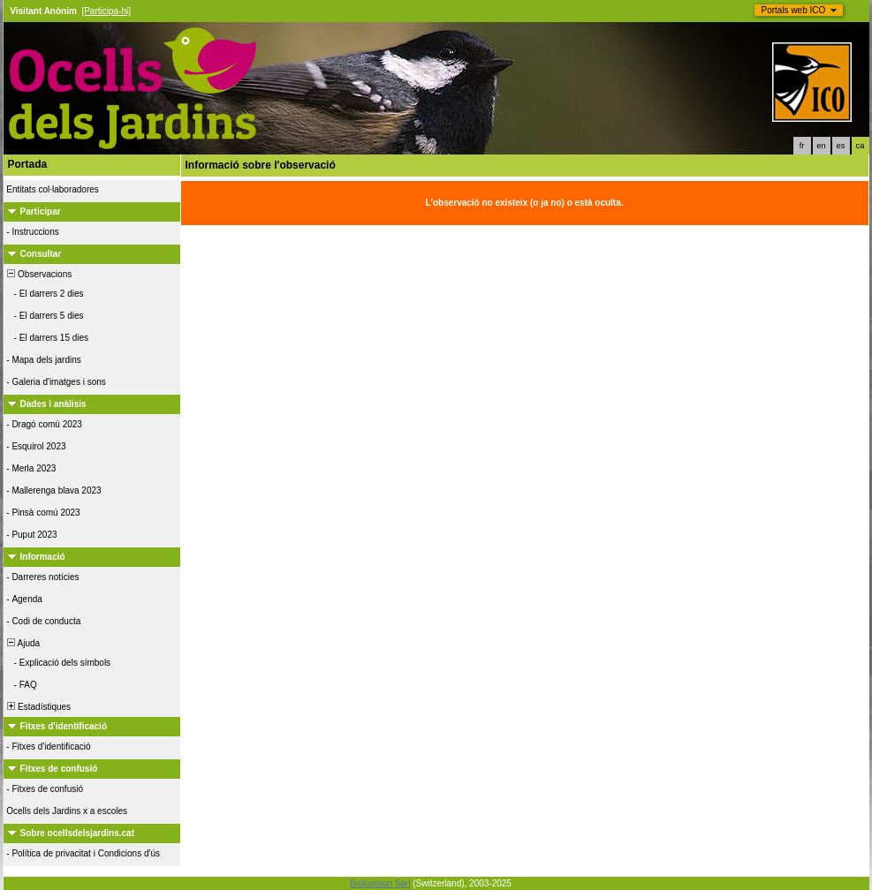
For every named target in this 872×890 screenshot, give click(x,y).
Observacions (38, 274)
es (841, 145)
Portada (28, 164)
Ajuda (23, 643)
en (820, 145)
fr (802, 145)
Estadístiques (38, 707)
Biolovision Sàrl (380, 883)
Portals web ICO (794, 10)
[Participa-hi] (106, 11)
